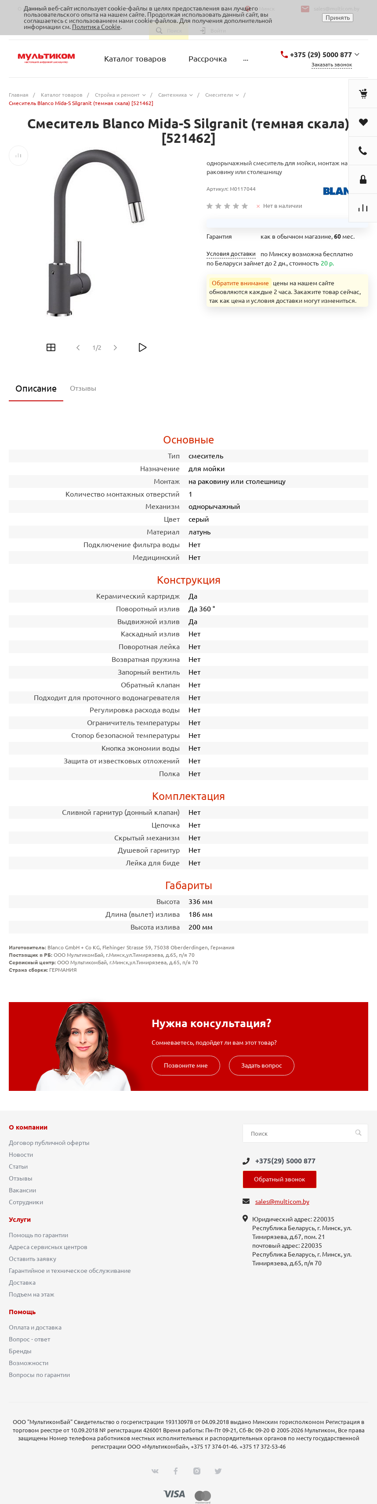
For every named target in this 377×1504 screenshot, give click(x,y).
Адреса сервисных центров (48, 1246)
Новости (21, 1154)
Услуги (20, 1219)
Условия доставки (231, 254)
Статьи (18, 1166)
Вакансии (22, 1190)
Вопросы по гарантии (39, 1374)
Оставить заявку (32, 1258)
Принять (338, 17)
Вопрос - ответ (29, 1339)
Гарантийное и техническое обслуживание (70, 1270)
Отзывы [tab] (83, 388)
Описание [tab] (36, 388)
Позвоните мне (186, 1065)
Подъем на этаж (31, 1294)
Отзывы (21, 1178)
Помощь (22, 1311)
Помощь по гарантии (38, 1235)
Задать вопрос (261, 1065)
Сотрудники (26, 1202)
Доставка (22, 1282)
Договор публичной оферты (49, 1142)
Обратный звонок (279, 1179)
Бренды (20, 1351)
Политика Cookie (96, 26)
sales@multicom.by (282, 1201)
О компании (28, 1127)
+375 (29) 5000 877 (321, 54)
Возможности (28, 1362)
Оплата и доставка (35, 1327)
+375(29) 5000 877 (285, 1161)
